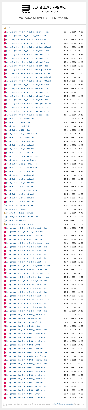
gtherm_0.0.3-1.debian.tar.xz (22, 216)
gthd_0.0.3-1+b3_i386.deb (19, 186)
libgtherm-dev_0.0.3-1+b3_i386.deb (25, 382)
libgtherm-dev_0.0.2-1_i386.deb (23, 326)
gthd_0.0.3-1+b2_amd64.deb (20, 137)
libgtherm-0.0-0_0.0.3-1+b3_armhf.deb (26, 292)
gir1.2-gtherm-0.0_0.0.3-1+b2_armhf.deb (27, 62)
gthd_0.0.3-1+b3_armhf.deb (20, 182)
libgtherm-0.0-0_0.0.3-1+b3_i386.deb (26, 296)
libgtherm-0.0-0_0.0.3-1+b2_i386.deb (26, 262)
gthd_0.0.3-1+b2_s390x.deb (20, 171)
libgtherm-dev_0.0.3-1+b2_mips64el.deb (27, 352)
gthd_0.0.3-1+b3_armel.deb (20, 179)
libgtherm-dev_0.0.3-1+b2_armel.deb (25, 341)
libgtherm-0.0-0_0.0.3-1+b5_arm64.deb (26, 311)
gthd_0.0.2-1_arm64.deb (18, 122)
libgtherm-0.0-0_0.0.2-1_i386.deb (24, 239)
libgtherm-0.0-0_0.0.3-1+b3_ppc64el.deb (27, 299)
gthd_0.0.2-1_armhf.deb (18, 126)
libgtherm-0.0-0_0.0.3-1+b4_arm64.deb (26, 307)
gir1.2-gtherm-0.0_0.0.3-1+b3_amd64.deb (27, 88)
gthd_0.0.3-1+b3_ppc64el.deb (21, 190)
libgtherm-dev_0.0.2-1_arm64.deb (23, 318)
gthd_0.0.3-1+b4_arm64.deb (20, 198)
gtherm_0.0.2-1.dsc (16, 209)
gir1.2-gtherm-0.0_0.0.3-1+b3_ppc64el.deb (28, 103)
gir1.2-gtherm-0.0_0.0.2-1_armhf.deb (26, 39)
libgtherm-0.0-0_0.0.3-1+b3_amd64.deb (26, 284)
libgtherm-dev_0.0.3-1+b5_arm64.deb (25, 397)
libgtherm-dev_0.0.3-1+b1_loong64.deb (26, 329)
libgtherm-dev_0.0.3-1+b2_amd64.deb (25, 333)
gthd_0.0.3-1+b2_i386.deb (19, 152)
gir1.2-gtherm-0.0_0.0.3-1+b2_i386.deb (27, 66)
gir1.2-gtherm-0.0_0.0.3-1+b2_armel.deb (27, 58)
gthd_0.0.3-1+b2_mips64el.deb (22, 156)
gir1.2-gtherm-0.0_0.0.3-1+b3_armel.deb (27, 92)
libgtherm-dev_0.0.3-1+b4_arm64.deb (25, 394)
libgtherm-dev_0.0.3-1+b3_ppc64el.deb (26, 386)
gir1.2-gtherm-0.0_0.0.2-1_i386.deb (25, 43)
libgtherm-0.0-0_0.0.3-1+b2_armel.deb (26, 254)
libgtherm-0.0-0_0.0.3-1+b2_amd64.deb (26, 247)
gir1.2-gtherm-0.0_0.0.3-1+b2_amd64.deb (27, 50)
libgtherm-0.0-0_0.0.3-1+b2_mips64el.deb (28, 265)
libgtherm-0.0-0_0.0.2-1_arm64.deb (25, 231)
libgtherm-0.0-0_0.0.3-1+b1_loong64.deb (27, 243)
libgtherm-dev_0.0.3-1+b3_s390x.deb (25, 390)
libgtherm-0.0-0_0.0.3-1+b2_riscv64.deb (27, 277)
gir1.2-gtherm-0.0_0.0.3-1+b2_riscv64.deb (28, 81)
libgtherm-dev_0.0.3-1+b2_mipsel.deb (26, 356)
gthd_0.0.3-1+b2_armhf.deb (20, 149)
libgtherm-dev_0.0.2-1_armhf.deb (23, 322)
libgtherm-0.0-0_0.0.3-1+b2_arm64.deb (26, 250)
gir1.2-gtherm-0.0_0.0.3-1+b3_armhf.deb (27, 96)
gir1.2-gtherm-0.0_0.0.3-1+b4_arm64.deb (27, 111)
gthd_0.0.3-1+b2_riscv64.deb (21, 167)
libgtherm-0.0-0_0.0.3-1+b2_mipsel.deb (27, 269)
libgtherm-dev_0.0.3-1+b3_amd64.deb (25, 371)
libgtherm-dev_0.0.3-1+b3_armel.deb (25, 375)
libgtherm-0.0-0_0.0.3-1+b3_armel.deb (26, 288)
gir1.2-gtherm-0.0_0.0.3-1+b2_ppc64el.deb (28, 77)
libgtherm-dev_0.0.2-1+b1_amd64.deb (25, 314)
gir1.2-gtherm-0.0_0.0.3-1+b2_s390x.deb (27, 84)
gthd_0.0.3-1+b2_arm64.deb (20, 141)
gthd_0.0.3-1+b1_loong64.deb (21, 133)
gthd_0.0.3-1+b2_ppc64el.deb (21, 164)
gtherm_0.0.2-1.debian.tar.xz (22, 205)
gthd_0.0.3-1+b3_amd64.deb (20, 175)
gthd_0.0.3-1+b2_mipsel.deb (21, 160)
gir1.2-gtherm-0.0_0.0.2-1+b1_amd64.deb (27, 32)
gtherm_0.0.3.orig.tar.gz (19, 224)
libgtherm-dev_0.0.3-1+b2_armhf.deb (25, 345)
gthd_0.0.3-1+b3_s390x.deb (20, 194)
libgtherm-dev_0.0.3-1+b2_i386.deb (25, 348)
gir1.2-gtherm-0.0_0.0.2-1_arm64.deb (26, 35)
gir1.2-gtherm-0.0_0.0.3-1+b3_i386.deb (27, 99)
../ (8, 28)
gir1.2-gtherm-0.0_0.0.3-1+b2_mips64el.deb (29, 69)
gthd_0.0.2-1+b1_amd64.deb (20, 118)
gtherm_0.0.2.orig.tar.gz (19, 213)
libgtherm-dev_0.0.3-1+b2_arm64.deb (25, 337)
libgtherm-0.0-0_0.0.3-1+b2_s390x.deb (26, 280)
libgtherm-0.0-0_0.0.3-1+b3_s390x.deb (26, 303)
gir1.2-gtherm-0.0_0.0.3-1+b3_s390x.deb (27, 107)
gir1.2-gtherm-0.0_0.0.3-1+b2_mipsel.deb (28, 73)
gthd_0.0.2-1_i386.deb (18, 130)
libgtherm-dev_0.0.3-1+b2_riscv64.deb (26, 363)
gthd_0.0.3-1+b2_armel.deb (20, 145)
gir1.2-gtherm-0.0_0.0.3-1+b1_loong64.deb (28, 47)
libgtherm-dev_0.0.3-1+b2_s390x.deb (25, 367)
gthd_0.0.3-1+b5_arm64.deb (20, 201)
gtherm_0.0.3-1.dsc (16, 220)
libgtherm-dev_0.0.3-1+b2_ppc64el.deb (26, 360)
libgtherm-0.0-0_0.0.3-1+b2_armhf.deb (26, 258)
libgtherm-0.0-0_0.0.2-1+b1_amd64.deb (26, 228)
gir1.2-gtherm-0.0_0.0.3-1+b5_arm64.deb (27, 115)
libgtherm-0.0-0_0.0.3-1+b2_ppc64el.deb (27, 273)
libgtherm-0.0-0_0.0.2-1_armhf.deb (25, 235)
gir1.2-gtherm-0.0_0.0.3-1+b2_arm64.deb (27, 54)
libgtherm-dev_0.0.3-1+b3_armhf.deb (25, 378)
